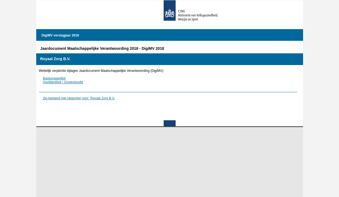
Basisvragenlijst (54, 78)
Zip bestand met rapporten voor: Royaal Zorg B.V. (79, 98)
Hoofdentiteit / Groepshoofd (63, 82)
